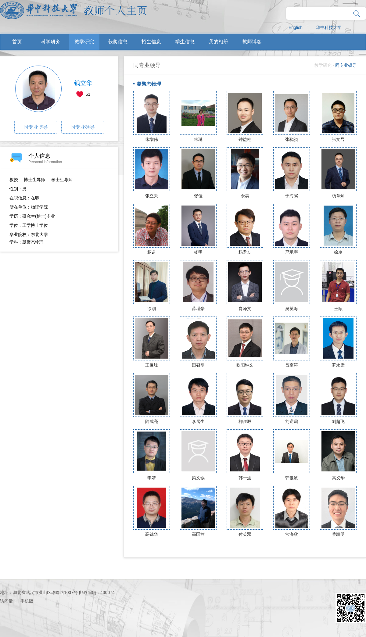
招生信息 (151, 41)
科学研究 (50, 41)
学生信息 (185, 41)
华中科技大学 (329, 27)
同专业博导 (35, 127)
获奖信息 (117, 41)
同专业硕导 (82, 127)
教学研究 (84, 41)
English (296, 27)
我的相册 (218, 41)
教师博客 (252, 41)
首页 (17, 41)
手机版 (26, 601)
